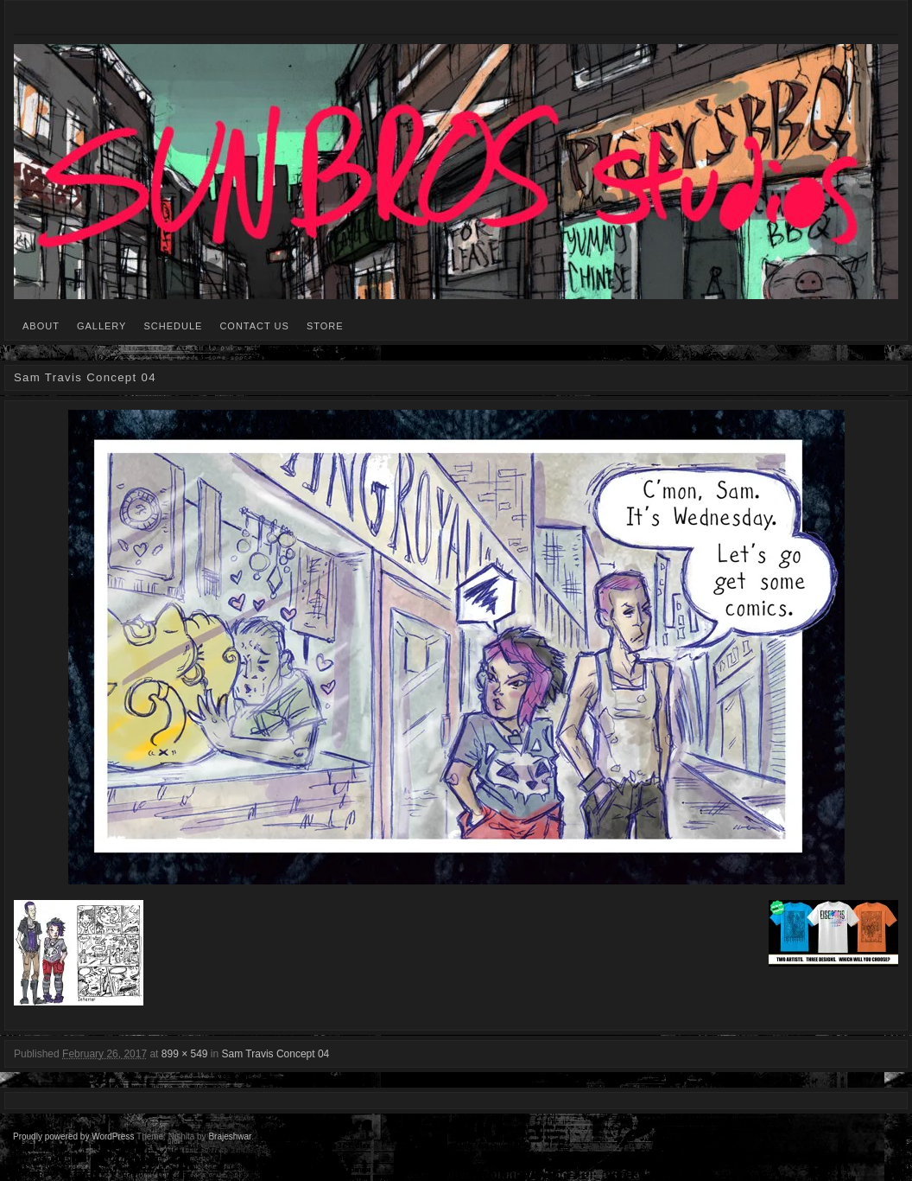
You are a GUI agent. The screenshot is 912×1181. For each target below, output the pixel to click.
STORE (325, 326)
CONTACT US (254, 326)
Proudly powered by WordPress (73, 1136)
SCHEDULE (172, 326)
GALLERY (102, 326)
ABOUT (41, 326)
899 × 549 (185, 1054)
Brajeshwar (229, 1136)
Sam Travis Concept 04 (276, 1054)
